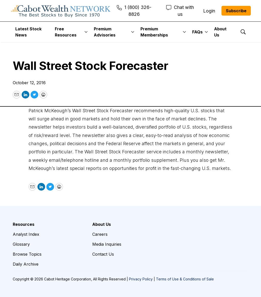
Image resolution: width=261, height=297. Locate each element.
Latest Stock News (28, 32)
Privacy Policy (141, 279)
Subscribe (236, 10)
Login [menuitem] (209, 11)
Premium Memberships (154, 32)
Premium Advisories (104, 32)
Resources (23, 224)
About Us (220, 32)
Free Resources (65, 32)
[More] (86, 32)
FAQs (197, 31)
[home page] (60, 10)
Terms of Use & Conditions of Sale (185, 279)
